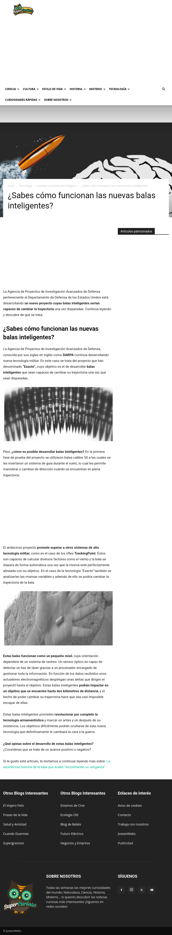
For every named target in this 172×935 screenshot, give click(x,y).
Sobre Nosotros (58, 100)
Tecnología (119, 89)
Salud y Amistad (14, 824)
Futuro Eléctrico (71, 834)
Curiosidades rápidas (23, 100)
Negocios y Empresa (75, 843)
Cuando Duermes (16, 834)
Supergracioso (13, 843)
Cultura (31, 89)
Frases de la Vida (15, 815)
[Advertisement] (116, 10)
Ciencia (12, 89)
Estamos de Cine (72, 805)
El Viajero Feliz (13, 805)
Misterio (97, 89)
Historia (78, 89)
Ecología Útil (69, 815)
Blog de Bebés (70, 824)
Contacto (124, 815)
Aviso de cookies (130, 805)
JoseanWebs (126, 834)
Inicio (11, 186)
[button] (163, 89)
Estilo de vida (54, 89)
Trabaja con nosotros (133, 824)
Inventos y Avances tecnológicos (57, 186)
